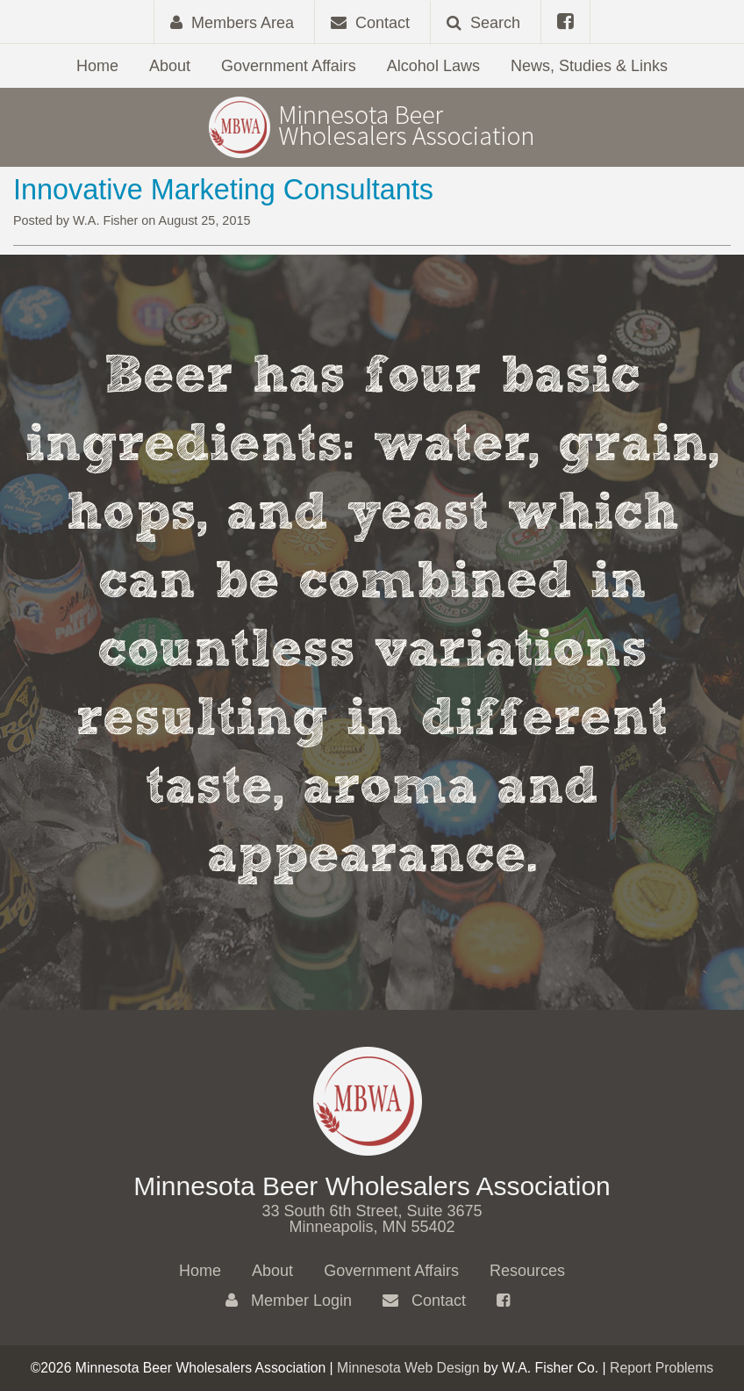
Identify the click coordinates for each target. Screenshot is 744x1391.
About (169, 66)
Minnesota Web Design (408, 1367)
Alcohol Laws (433, 66)
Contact (424, 1300)
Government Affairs (288, 66)
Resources (527, 1270)
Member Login (288, 1300)
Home (97, 66)
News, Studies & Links (589, 66)
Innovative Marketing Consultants (223, 189)
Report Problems (661, 1367)
